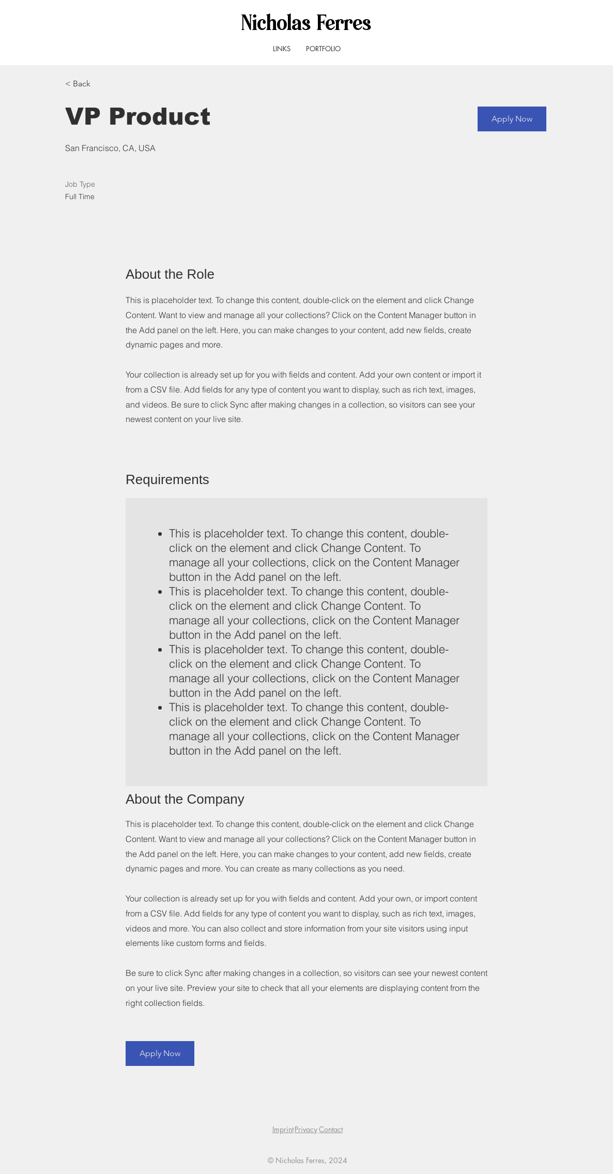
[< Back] (102, 84)
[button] (512, 119)
